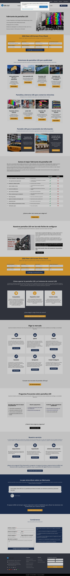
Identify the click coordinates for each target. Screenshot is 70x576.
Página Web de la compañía (27, 535)
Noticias (50, 1)
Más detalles (14, 86)
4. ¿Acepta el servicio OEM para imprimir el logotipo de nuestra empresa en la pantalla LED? (49, 537)
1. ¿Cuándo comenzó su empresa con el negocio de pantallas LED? (48, 529)
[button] (8, 492)
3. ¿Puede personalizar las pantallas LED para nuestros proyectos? (47, 534)
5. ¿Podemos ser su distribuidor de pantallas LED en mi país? (48, 539)
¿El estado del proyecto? (53, 41)
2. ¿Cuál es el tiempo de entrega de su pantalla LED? (47, 531)
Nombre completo (11, 45)
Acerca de (55, 1)
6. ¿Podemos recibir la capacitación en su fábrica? (46, 541)
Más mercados (49, 5)
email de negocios (38, 45)
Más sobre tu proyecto (12, 539)
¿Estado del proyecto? (53, 264)
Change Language (43, 6)
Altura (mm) (37, 41)
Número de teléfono (26, 45)
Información (66, 1)
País (50, 45)
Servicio (60, 1)
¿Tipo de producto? (11, 41)
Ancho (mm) (24, 41)
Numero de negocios (12, 531)
